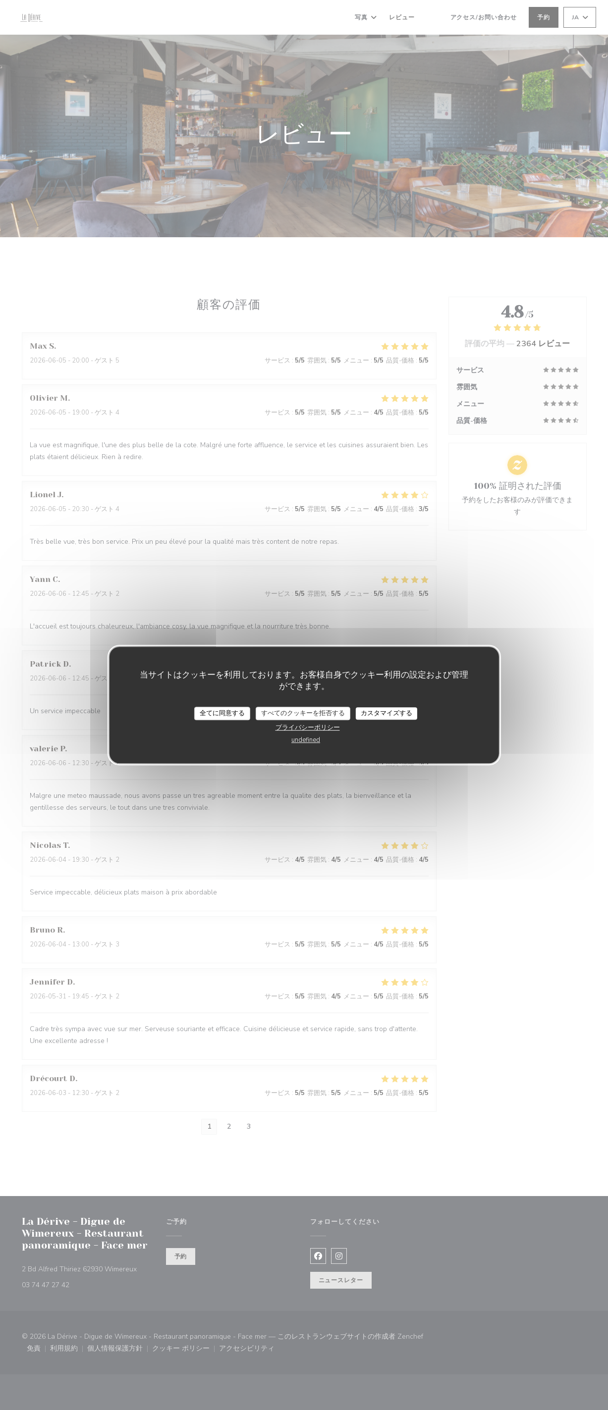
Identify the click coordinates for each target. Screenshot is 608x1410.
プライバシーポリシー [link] (308, 727)
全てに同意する (222, 713)
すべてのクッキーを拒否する (303, 713)
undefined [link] (305, 739)
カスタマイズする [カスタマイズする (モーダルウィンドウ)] (386, 713)
